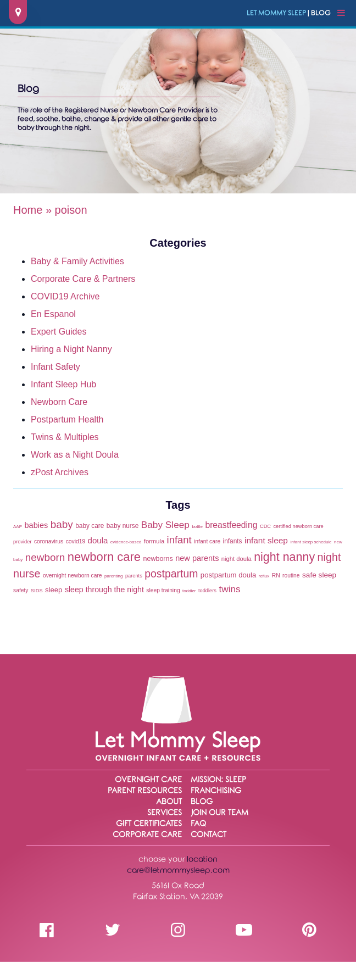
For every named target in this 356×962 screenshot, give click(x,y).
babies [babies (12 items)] (36, 525)
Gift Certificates (149, 824)
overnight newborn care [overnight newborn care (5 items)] (72, 575)
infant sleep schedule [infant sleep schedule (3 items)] (310, 542)
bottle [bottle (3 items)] (197, 526)
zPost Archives (59, 472)
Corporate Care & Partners (83, 278)
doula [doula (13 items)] (98, 540)
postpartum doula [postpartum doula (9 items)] (228, 575)
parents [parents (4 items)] (133, 576)
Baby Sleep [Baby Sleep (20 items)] (165, 524)
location (202, 859)
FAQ (198, 824)
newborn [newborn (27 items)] (45, 557)
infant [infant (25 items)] (179, 540)
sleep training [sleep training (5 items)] (163, 590)
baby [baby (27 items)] (62, 524)
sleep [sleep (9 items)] (53, 590)
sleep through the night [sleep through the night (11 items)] (104, 589)
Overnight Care (148, 780)
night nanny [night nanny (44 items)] (284, 557)
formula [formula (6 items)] (154, 541)
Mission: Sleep (218, 780)
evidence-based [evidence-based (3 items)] (125, 542)
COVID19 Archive (65, 296)
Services (164, 813)
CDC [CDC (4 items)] (265, 526)
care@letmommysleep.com (178, 870)
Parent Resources (145, 791)
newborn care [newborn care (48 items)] (104, 557)
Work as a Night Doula (75, 454)
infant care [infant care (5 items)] (207, 541)
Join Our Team (219, 813)
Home (27, 210)
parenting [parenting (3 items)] (113, 576)
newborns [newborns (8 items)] (158, 559)
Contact (208, 835)
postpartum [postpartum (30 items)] (171, 574)
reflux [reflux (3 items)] (264, 576)
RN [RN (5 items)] (276, 575)
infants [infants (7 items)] (232, 541)
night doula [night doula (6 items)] (236, 558)
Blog (202, 802)
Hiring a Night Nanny (71, 349)
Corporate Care (147, 835)
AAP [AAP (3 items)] (17, 526)
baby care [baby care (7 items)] (89, 526)
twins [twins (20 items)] (229, 588)
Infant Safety (55, 366)
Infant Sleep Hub (63, 384)
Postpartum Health (67, 419)
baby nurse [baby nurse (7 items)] (123, 526)
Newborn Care (59, 402)
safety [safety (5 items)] (20, 590)
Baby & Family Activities (77, 261)
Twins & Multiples (65, 437)
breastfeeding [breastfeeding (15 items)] (231, 525)
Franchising (216, 791)
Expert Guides (58, 331)
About (169, 802)
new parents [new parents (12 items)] (197, 558)
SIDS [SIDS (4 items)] (37, 590)
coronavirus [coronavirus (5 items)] (48, 541)
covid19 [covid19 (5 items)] (76, 541)
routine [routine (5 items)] (290, 575)
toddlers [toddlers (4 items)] (207, 590)
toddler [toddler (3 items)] (189, 590)
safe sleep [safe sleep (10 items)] (319, 575)
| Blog (289, 13)
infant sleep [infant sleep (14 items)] (266, 540)
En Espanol (53, 314)
